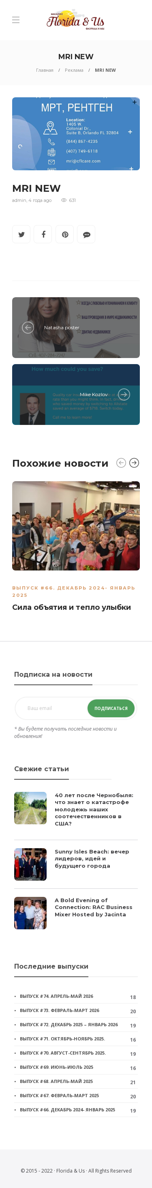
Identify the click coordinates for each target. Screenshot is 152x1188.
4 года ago (39, 200)
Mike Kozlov (94, 394)
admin (19, 200)
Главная (45, 70)
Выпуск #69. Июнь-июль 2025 (56, 1067)
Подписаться (111, 708)
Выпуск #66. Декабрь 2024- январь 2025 (67, 1110)
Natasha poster (61, 327)
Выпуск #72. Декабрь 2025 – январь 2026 (69, 1024)
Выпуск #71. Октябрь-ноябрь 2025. (62, 1039)
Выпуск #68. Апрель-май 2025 (56, 1081)
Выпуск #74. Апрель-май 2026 (56, 996)
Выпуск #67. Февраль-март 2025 (59, 1095)
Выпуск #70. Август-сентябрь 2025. (63, 1053)
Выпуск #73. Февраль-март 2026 (59, 1010)
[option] (76, 548)
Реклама (74, 70)
